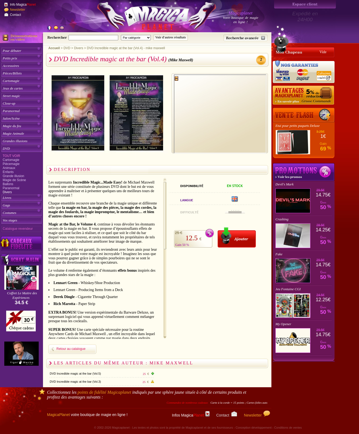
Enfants (8, 172)
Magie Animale (13, 133)
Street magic (11, 96)
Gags (6, 205)
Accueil (54, 48)
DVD (6, 148)
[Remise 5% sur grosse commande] (304, 95)
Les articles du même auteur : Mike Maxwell (123, 363)
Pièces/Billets (12, 73)
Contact (15, 15)
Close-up (9, 103)
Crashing (281, 219)
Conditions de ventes (288, 427)
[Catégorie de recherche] (136, 37)
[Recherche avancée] (245, 38)
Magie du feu (12, 126)
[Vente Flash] (304, 115)
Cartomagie (11, 81)
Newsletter (17, 10)
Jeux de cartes (13, 88)
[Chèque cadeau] (21, 323)
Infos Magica (191, 415)
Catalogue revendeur (18, 229)
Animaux (9, 168)
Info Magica (23, 4)
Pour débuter (12, 51)
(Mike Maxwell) (180, 60)
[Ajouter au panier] (237, 237)
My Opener (283, 324)
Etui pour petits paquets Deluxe (297, 126)
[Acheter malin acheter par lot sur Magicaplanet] (21, 259)
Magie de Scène (14, 180)
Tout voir (11, 156)
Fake (278, 254)
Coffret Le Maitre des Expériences (22, 295)
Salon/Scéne (11, 118)
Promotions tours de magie (304, 172)
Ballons (8, 184)
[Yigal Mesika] (21, 354)
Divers (7, 192)
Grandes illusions (15, 141)
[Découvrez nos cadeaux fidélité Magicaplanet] (21, 243)
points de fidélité (104, 392)
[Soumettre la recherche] (170, 37)
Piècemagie (11, 164)
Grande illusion (13, 176)
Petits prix (10, 58)
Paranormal (11, 111)
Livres (7, 198)
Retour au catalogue (70, 349)
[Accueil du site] (150, 17)
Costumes (9, 213)
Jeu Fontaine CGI (288, 289)
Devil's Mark (284, 184)
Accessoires (11, 66)
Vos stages (10, 220)
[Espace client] (305, 4)
